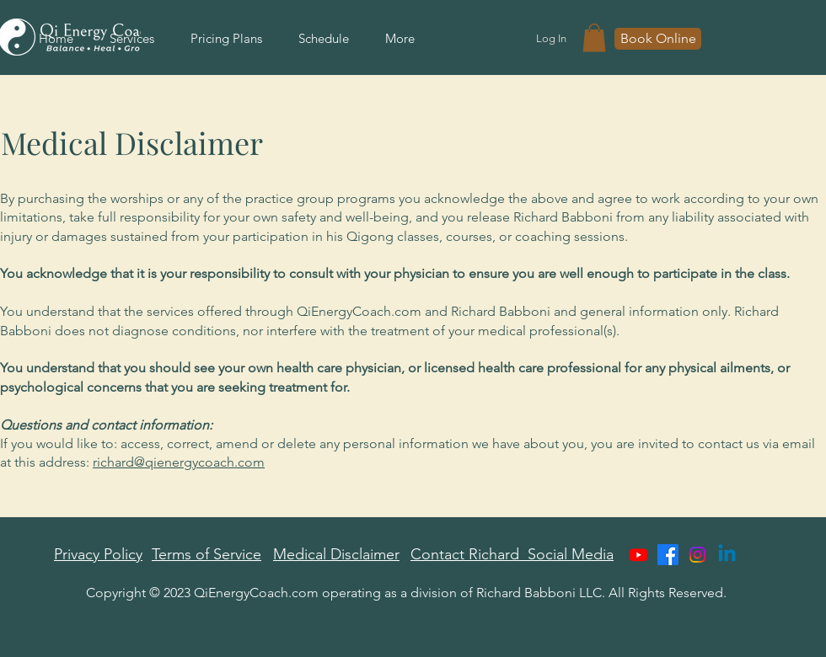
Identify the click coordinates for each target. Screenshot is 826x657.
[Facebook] (667, 554)
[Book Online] (657, 39)
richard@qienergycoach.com (179, 462)
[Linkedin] (727, 554)
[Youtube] (638, 554)
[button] (594, 37)
